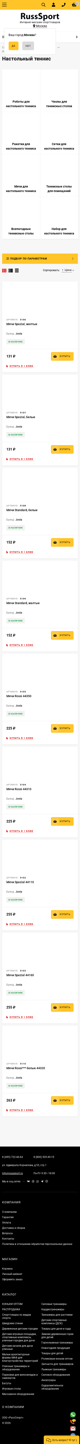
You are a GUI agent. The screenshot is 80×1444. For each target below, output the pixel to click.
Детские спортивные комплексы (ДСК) (54, 1322)
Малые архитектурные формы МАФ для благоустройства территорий (20, 1357)
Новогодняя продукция (55, 1347)
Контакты (8, 1238)
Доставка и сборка (13, 1227)
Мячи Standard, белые (22, 510)
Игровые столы (11, 1388)
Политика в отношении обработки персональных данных (37, 1244)
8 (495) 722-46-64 (12, 1157)
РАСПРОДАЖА (11, 1309)
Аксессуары (48, 1380)
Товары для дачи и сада (56, 1328)
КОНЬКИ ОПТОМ (12, 1304)
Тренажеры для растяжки (57, 1314)
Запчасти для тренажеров (57, 1364)
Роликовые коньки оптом (57, 1358)
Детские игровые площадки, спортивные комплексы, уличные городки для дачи (19, 1337)
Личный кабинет (12, 1274)
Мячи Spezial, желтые (21, 324)
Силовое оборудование (55, 1374)
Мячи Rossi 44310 (18, 789)
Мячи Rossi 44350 (18, 696)
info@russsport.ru (12, 1173)
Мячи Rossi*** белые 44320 (25, 1068)
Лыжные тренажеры (53, 1369)
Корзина (7, 1268)
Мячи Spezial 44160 (20, 975)
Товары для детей (52, 1353)
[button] (61, 1439)
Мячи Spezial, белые (20, 417)
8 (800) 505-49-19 (43, 1157)
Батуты (6, 1383)
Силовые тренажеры (54, 1304)
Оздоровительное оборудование (52, 1387)
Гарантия (8, 1217)
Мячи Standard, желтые (23, 603)
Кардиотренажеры (52, 1309)
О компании (9, 1211)
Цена (67, 270)
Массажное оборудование (18, 1394)
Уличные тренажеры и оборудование (15, 1368)
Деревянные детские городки (20, 1328)
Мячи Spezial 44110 (20, 882)
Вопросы (7, 1233)
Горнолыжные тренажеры (57, 1342)
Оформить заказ (12, 1279)
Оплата (6, 1222)
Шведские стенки (12, 1323)
